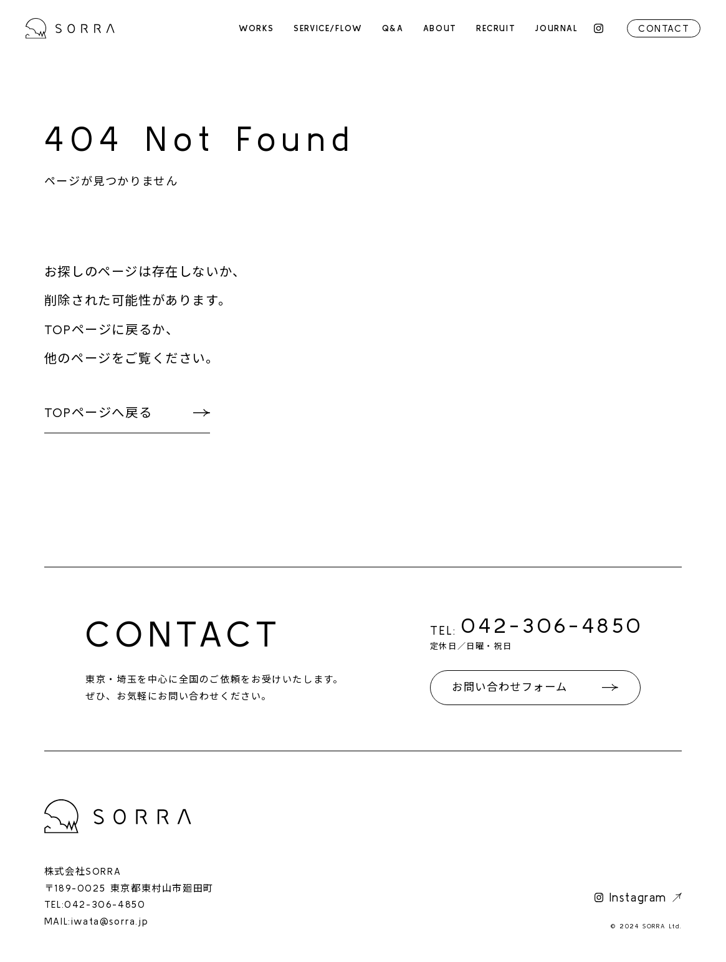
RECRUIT (495, 28)
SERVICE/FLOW (328, 28)
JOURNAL (556, 28)
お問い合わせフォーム (509, 687)
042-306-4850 (552, 625)
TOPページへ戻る (98, 412)
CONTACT (663, 28)
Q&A (393, 28)
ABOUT (440, 28)
